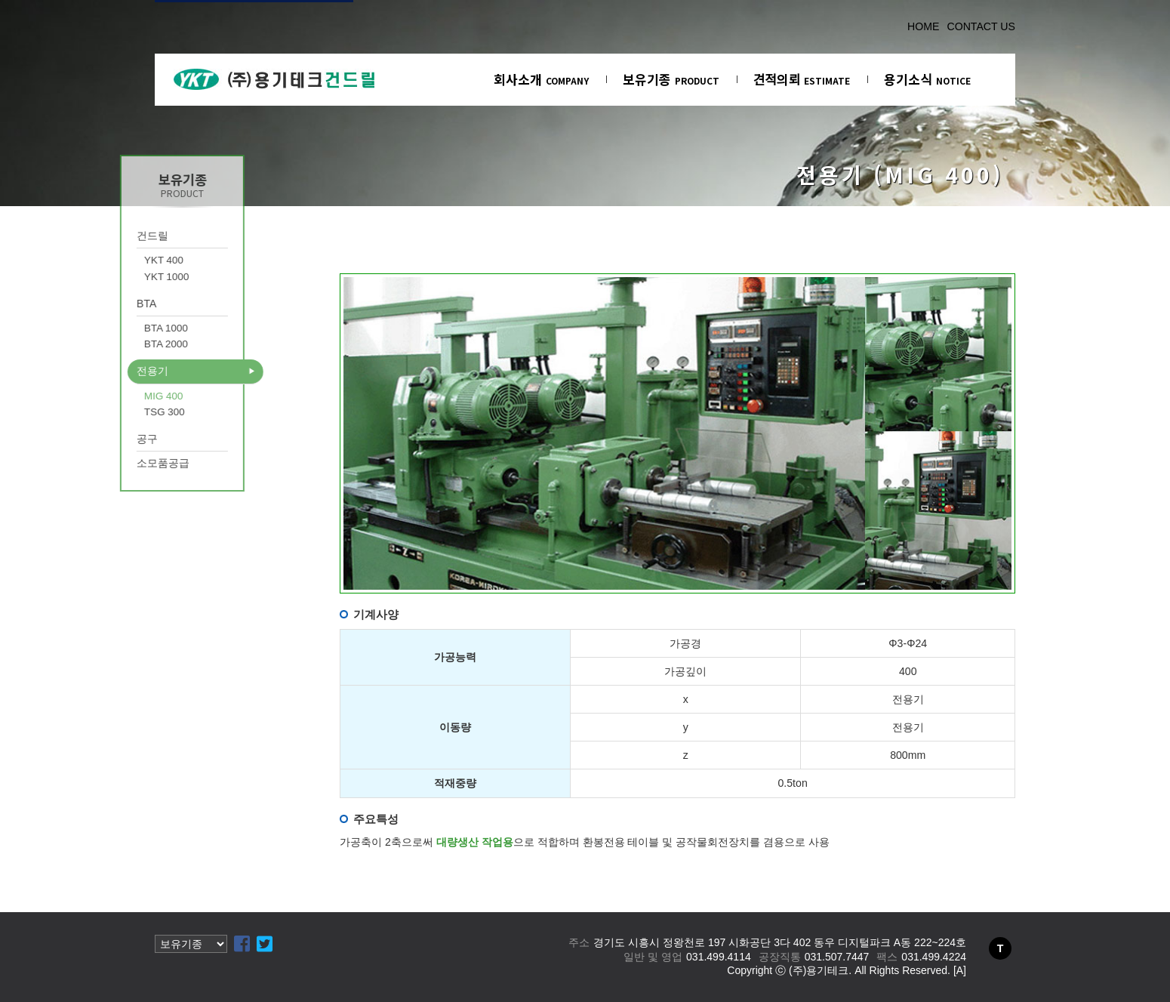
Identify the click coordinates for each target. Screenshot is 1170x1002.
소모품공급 (129, 463)
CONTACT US (981, 26)
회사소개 (541, 78)
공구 (114, 439)
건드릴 (119, 236)
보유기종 (671, 78)
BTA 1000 (133, 328)
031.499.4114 (718, 957)
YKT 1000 (133, 276)
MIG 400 (130, 396)
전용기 (119, 371)
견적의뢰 (802, 78)
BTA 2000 (133, 344)
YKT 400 (130, 260)
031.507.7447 (837, 957)
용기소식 (927, 78)
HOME (923, 26)
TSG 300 (131, 412)
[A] (959, 970)
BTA (113, 304)
